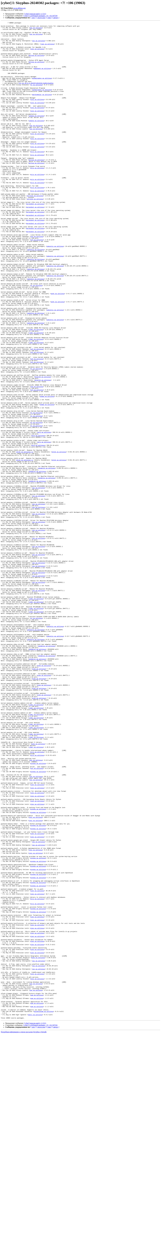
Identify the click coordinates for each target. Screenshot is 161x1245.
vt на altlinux (36, 97)
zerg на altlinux (44, 514)
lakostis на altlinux (55, 291)
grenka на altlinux (38, 912)
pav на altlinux (36, 908)
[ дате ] (33, 18)
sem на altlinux (37, 1190)
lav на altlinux (36, 29)
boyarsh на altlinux (43, 448)
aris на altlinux (37, 178)
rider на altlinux (36, 391)
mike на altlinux (38, 888)
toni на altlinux (35, 976)
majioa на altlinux (36, 62)
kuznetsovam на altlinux (43, 1209)
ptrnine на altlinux (35, 231)
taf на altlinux (37, 279)
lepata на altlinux (36, 135)
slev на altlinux (37, 54)
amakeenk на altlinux (42, 78)
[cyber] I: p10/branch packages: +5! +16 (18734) (40, 16)
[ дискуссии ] (41, 18)
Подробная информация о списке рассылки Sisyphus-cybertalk (23, 1231)
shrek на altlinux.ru (24, 538)
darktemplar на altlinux (42, 109)
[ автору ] (55, 18)
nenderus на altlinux (46, 557)
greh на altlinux (44, 794)
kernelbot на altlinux (35, 240)
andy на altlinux (57, 348)
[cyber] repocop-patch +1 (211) (35, 14)
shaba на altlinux (47, 471)
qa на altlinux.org (19, 8)
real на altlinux (47, 48)
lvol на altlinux (37, 115)
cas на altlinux (38, 45)
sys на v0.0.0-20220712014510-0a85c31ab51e (36, 95)
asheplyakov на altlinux (42, 90)
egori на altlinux (35, 1213)
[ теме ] (49, 18)
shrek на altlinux (59, 538)
